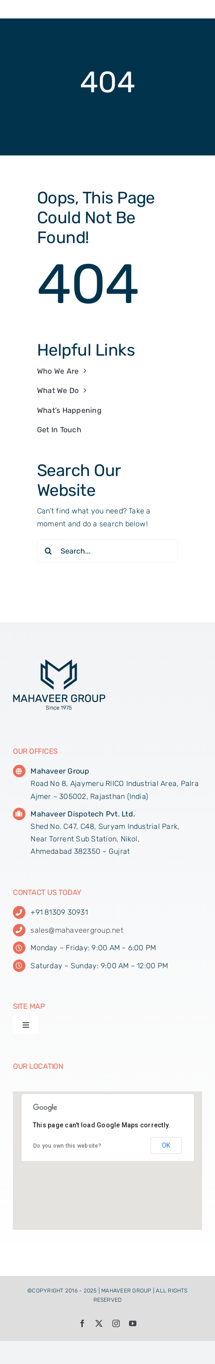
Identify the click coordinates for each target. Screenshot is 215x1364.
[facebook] (82, 1323)
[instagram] (116, 1323)
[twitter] (99, 1323)
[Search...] (107, 550)
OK (166, 1145)
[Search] (48, 550)
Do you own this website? (67, 1146)
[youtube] (132, 1323)
